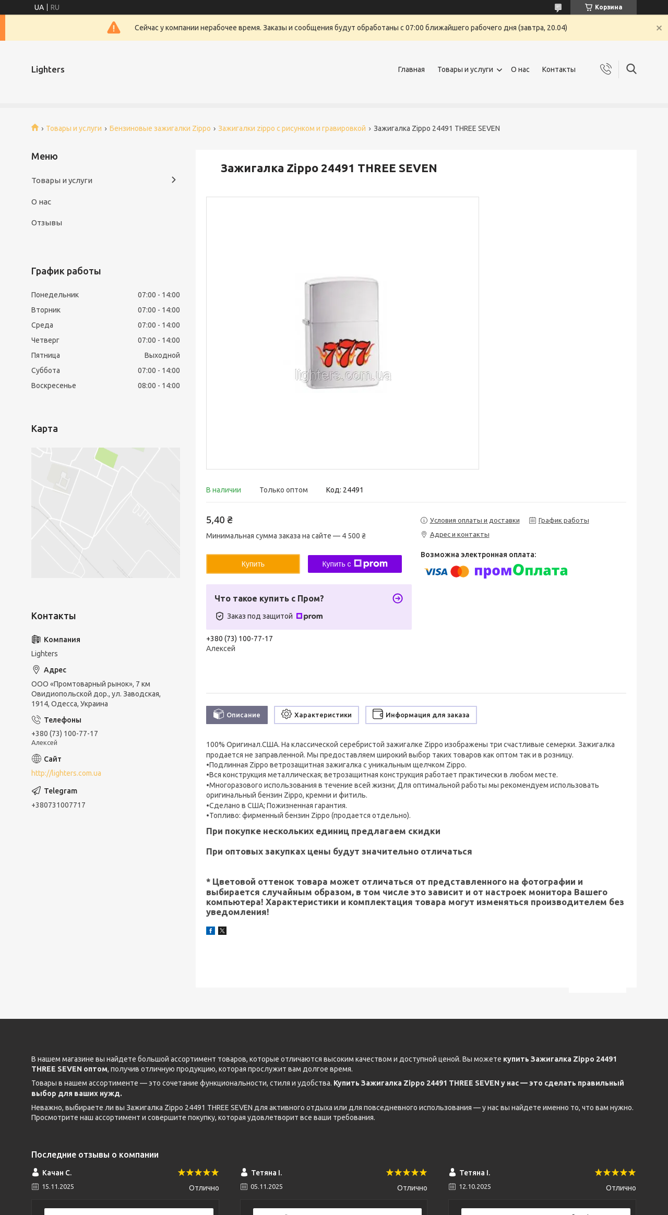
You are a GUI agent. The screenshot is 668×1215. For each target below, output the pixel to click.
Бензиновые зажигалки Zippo (160, 128)
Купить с (354, 564)
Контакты (559, 69)
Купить (253, 564)
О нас (520, 69)
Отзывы (46, 222)
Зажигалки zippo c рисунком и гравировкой (292, 128)
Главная (411, 69)
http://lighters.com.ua (66, 773)
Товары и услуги (465, 69)
